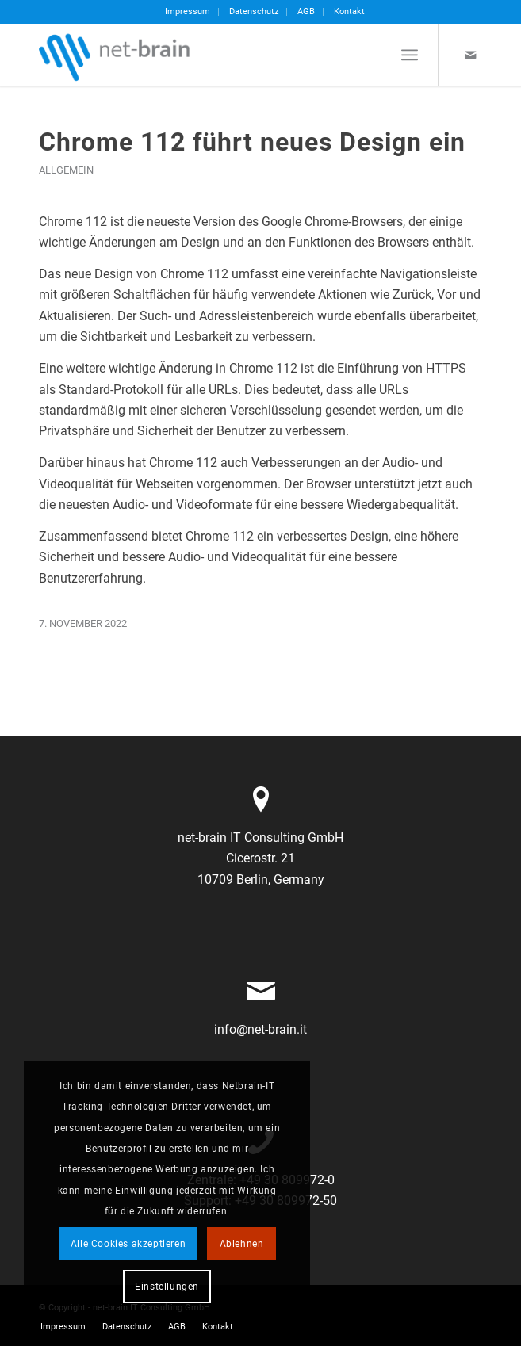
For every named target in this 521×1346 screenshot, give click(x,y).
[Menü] (409, 55)
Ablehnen (242, 1243)
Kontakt (349, 11)
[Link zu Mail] (470, 55)
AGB (306, 11)
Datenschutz (253, 11)
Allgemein (66, 170)
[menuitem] (188, 12)
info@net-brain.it (260, 1029)
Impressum (187, 11)
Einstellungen (167, 1286)
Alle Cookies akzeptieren (128, 1243)
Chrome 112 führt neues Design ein (252, 142)
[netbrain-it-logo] (216, 54)
